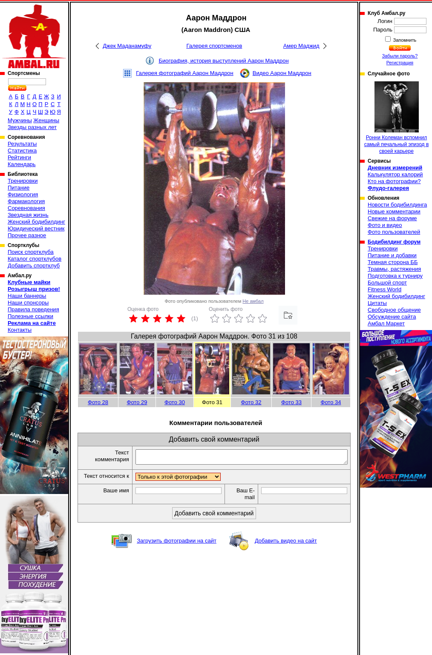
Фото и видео (385, 225)
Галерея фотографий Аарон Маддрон (184, 73)
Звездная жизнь (28, 215)
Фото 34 (331, 402)
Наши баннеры (27, 296)
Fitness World (384, 289)
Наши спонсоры (28, 302)
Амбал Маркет (386, 323)
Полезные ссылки (30, 316)
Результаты (22, 144)
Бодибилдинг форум (394, 242)
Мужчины (20, 120)
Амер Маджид (301, 46)
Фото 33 (291, 402)
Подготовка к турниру (395, 276)
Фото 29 (137, 402)
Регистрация (399, 62)
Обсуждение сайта (392, 316)
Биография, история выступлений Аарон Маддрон (223, 60)
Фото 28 (98, 402)
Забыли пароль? (400, 55)
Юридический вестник (36, 228)
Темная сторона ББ (393, 262)
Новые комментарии (394, 211)
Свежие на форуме (392, 218)
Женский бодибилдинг (36, 221)
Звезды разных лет (32, 127)
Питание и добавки (392, 255)
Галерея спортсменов (214, 46)
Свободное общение (394, 310)
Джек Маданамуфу (127, 46)
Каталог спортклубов (34, 259)
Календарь (22, 164)
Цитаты (377, 303)
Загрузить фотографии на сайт (176, 549)
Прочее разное (27, 235)
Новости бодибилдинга (397, 204)
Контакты (20, 330)
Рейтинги (19, 157)
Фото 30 (174, 402)
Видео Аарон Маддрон (282, 73)
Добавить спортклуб (34, 265)
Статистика (22, 150)
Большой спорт (387, 282)
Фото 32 (251, 402)
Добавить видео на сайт (286, 549)
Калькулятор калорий (395, 174)
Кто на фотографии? (394, 181)
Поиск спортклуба (31, 252)
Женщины (46, 120)
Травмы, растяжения (394, 269)
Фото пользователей (394, 232)
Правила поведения (33, 309)
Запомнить (404, 40)
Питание (18, 187)
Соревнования (26, 208)
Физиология (23, 194)
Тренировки (22, 181)
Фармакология (26, 201)
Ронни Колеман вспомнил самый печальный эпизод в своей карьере (396, 117)
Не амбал (252, 301)
